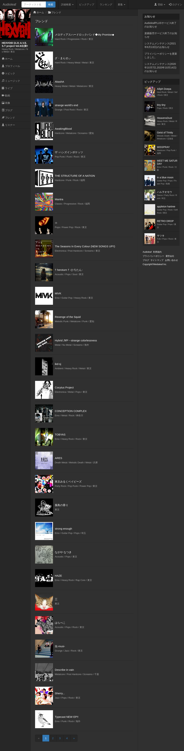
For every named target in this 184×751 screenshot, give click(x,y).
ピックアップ (86, 4)
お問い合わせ (171, 260)
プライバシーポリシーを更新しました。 (160, 55)
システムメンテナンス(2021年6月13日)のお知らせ (160, 45)
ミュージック (11, 80)
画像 (6, 102)
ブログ (7, 110)
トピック (8, 73)
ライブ (7, 88)
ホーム (7, 58)
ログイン (175, 4)
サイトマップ (157, 260)
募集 (121, 4)
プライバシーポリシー (153, 256)
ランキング (106, 4)
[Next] (74, 738)
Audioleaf (9, 4)
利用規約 (157, 252)
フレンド (8, 117)
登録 (159, 4)
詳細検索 (67, 4)
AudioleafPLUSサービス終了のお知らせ (160, 25)
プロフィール (11, 66)
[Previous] (38, 738)
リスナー (8, 125)
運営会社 (170, 256)
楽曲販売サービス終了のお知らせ (160, 35)
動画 (6, 95)
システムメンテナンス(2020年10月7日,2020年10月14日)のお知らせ (160, 67)
